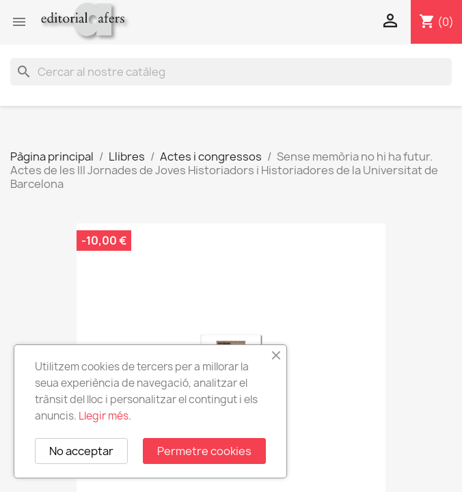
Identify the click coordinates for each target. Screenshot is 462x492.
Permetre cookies (204, 451)
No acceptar (81, 451)
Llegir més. (105, 416)
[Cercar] (231, 71)
